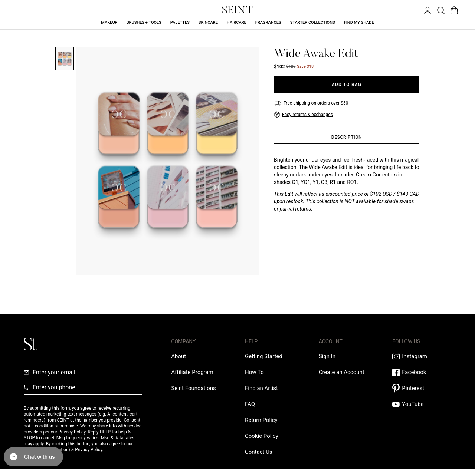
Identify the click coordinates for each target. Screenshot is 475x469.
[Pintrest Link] (421, 388)
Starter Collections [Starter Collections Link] (312, 22)
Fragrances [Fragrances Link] (268, 22)
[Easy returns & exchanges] (303, 114)
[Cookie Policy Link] (261, 436)
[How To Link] (254, 372)
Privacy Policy (88, 449)
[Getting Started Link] (263, 356)
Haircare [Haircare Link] (236, 22)
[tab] (346, 137)
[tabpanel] (346, 184)
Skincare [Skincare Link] (208, 22)
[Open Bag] (453, 9)
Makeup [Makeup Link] (109, 22)
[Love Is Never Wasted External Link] (193, 388)
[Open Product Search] (440, 9)
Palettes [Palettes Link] (180, 22)
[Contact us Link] (258, 452)
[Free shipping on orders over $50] (311, 103)
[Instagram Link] (421, 356)
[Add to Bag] (346, 84)
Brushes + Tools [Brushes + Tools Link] (144, 22)
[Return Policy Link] (261, 420)
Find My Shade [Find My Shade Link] (359, 22)
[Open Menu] (426, 9)
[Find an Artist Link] (261, 388)
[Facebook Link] (421, 372)
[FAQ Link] (250, 404)
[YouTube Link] (421, 404)
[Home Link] (237, 9)
